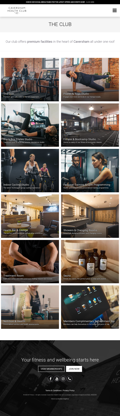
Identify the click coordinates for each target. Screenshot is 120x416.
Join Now (74, 369)
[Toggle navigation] (114, 10)
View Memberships (51, 369)
